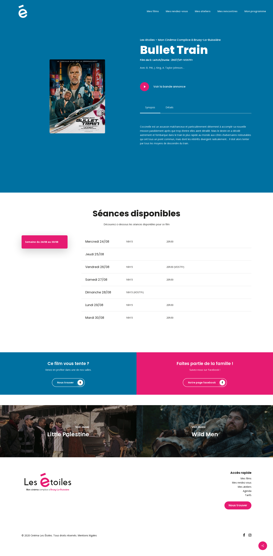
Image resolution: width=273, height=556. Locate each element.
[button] (150, 107)
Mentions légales (87, 535)
